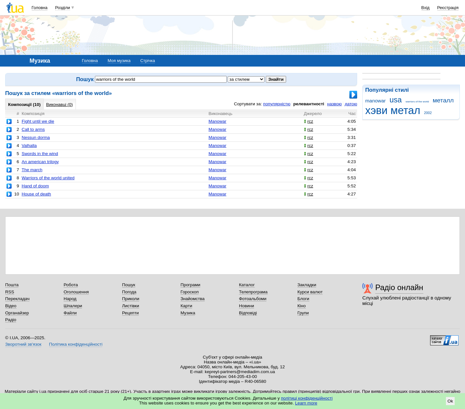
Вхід (425, 7)
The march (32, 169)
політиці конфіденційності (307, 398)
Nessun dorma (36, 137)
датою (351, 103)
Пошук (128, 284)
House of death (36, 194)
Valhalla (29, 145)
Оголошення (76, 291)
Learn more (306, 403)
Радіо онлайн (399, 287)
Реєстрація (448, 7)
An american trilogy (40, 161)
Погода (129, 291)
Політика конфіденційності (75, 344)
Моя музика (119, 60)
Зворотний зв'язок (23, 344)
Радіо (10, 319)
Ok (450, 401)
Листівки (130, 305)
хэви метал (392, 110)
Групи (303, 312)
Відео (10, 305)
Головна (39, 7)
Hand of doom (35, 186)
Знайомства (193, 298)
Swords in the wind (40, 153)
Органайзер (17, 312)
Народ (70, 298)
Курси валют (310, 291)
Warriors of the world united (48, 177)
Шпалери (73, 305)
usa (395, 100)
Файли (70, 312)
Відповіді (248, 312)
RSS (9, 291)
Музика (188, 312)
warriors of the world (417, 101)
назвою (334, 103)
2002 (428, 113)
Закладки (306, 284)
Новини (246, 305)
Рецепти (130, 312)
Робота (71, 284)
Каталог (247, 284)
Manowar (217, 121)
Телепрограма (253, 291)
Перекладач (17, 298)
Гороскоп (190, 291)
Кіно (301, 305)
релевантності (308, 103)
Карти (186, 305)
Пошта (11, 284)
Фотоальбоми (252, 298)
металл (443, 100)
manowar (375, 100)
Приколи (130, 298)
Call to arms (33, 129)
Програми (190, 284)
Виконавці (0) (59, 104)
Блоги (303, 298)
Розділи (62, 7)
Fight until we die (38, 121)
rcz (308, 121)
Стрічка (147, 60)
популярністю (276, 103)
